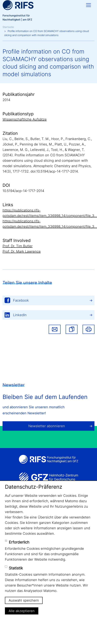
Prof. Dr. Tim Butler (18, 246)
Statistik (16, 568)
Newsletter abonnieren (46, 426)
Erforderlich (19, 542)
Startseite (8, 27)
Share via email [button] (55, 329)
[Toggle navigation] (88, 5)
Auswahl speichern (24, 600)
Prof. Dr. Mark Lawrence (22, 251)
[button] (71, 329)
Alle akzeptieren (22, 611)
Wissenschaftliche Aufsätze (25, 119)
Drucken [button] (88, 329)
